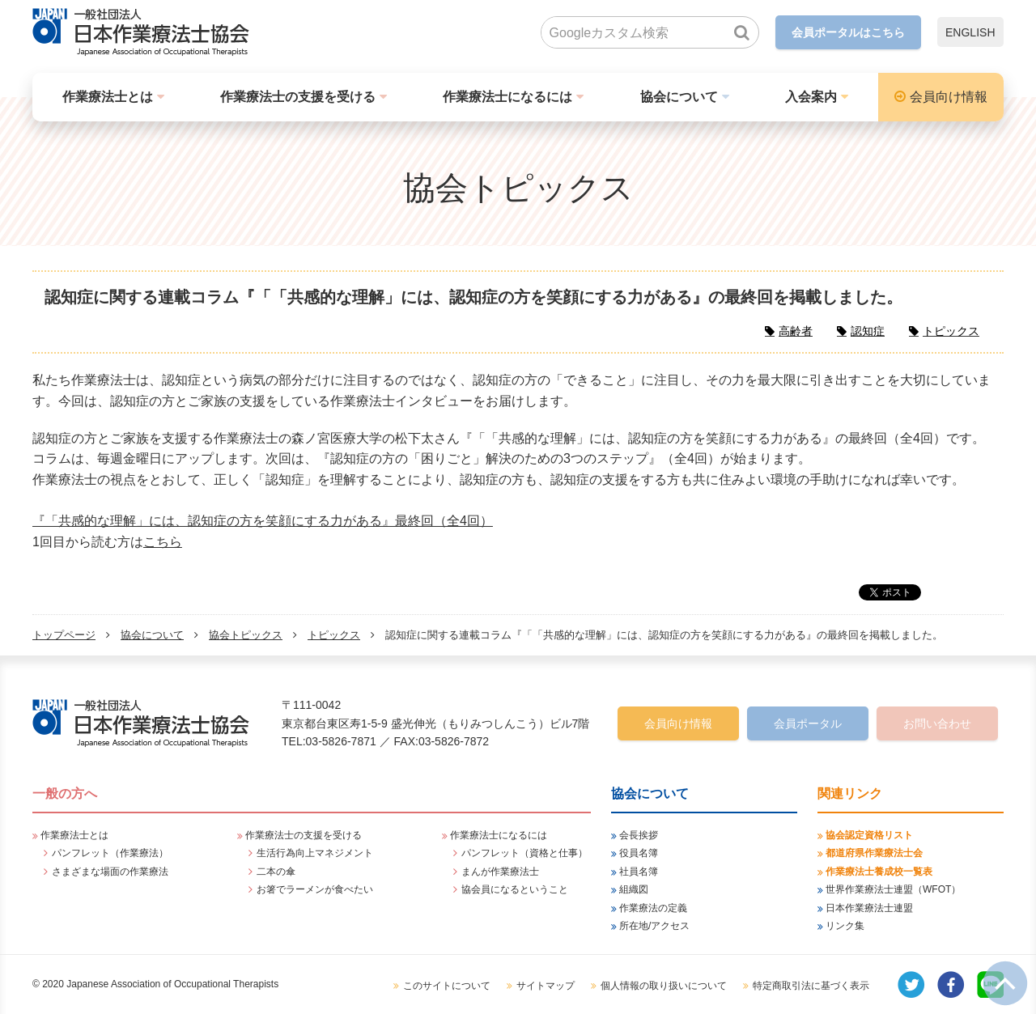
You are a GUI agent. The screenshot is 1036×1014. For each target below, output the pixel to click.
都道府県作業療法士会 (874, 853)
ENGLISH (970, 32)
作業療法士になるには (507, 97)
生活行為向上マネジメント (315, 853)
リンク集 (845, 925)
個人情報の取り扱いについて (664, 985)
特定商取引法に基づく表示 (811, 985)
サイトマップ (545, 985)
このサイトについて (446, 985)
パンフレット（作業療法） (110, 853)
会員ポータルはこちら (848, 32)
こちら (162, 542)
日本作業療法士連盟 (869, 908)
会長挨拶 (638, 835)
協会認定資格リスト (869, 835)
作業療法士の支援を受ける (298, 97)
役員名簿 (638, 853)
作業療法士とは (107, 97)
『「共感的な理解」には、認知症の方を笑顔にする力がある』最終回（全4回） (262, 521)
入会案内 (811, 97)
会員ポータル (808, 723)
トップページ (64, 635)
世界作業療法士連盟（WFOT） (893, 889)
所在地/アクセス (654, 925)
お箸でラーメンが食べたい (315, 889)
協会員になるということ (514, 889)
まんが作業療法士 (500, 871)
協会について (679, 97)
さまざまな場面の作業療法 (110, 871)
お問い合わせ (937, 723)
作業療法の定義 (653, 908)
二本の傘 (276, 871)
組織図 (633, 889)
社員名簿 (638, 871)
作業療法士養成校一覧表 (879, 871)
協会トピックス (245, 635)
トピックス (334, 635)
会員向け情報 (948, 97)
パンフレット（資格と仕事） (524, 853)
